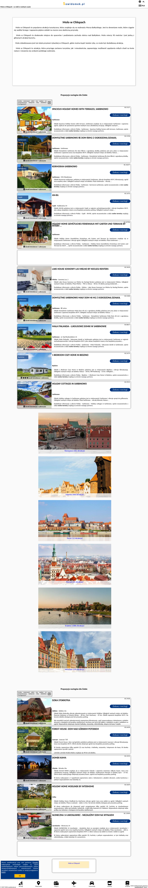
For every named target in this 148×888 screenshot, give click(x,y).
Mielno (21, 271)
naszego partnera (98, 131)
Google (35, 862)
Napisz (145, 887)
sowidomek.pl (74, 4)
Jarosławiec (22, 817)
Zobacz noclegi (120, 115)
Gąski (20, 197)
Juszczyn (21, 731)
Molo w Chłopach (74, 863)
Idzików (21, 702)
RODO (4, 872)
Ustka (20, 788)
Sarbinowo (22, 111)
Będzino (21, 357)
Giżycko (21, 760)
